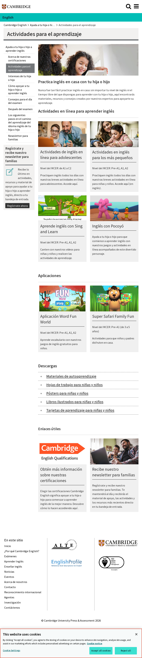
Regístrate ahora (17, 205)
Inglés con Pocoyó (108, 226)
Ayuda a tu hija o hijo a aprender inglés (19, 48)
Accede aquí (70, 184)
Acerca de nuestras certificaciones (19, 58)
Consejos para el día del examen (20, 101)
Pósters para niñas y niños (67, 393)
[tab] (88, 376)
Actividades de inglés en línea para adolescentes (61, 154)
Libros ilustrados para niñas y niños (74, 401)
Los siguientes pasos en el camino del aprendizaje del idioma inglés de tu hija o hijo (19, 122)
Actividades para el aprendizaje (19, 68)
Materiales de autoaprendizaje (71, 376)
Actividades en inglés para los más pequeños (112, 154)
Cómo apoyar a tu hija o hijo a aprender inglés (18, 89)
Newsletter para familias (18, 137)
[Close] (136, 634)
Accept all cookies (101, 650)
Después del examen (20, 109)
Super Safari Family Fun (113, 316)
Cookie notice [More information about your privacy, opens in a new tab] (94, 643)
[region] (71, 643)
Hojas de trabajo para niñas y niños (74, 384)
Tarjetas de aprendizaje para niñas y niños (80, 410)
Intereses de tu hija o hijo (19, 77)
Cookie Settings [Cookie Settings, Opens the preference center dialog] (11, 650)
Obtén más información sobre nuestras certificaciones (61, 474)
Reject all (126, 650)
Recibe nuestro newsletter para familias (113, 472)
